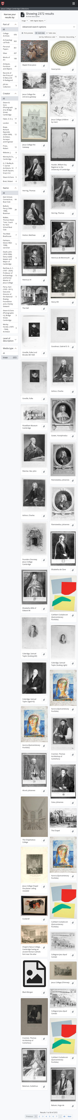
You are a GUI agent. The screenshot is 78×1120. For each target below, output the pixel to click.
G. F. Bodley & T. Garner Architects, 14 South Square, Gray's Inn (10, 168)
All (4, 29)
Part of (6, 24)
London (10, 123)
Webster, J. (10, 153)
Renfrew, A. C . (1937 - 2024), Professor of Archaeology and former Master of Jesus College (10, 275)
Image (10, 357)
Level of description (8, 339)
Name (6, 188)
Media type (8, 348)
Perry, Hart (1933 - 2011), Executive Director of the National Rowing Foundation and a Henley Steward (10, 296)
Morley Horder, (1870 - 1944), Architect (10, 328)
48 (64, 1116)
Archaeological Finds (10, 41)
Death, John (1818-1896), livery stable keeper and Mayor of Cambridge (10, 258)
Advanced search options (34, 26)
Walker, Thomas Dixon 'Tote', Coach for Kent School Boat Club (10, 223)
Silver (10, 53)
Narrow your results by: (10, 16)
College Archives (10, 34)
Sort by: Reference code (47, 37)
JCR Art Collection (10, 85)
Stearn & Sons (10, 177)
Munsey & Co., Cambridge (10, 158)
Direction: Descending (67, 37)
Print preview (27, 33)
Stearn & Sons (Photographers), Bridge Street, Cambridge (10, 108)
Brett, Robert (10, 181)
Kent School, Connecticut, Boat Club (10, 199)
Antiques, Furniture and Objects (10, 66)
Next (69, 1116)
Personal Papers (10, 48)
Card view (40, 33)
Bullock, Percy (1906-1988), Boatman (10, 209)
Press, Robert (10, 147)
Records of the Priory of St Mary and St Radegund (10, 76)
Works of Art (10, 58)
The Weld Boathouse (10, 235)
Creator (6, 93)
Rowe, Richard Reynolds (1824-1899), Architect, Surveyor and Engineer (10, 134)
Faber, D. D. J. (10, 119)
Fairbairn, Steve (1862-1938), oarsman (10, 244)
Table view (51, 33)
